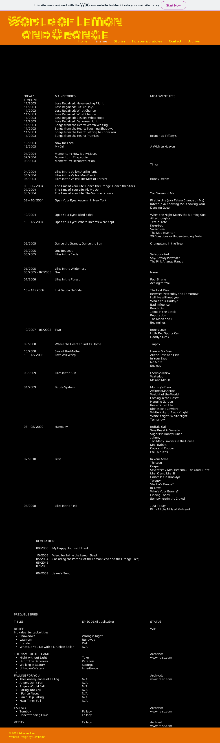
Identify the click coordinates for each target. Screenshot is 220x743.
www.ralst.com (161, 657)
